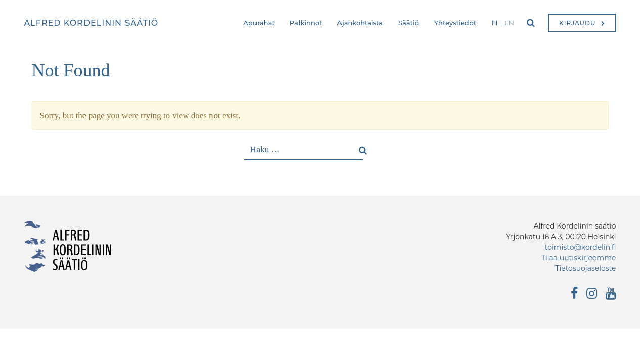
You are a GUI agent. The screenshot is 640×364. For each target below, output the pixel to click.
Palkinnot (306, 23)
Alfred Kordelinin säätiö (91, 23)
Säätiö (408, 23)
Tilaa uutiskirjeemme (578, 257)
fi (494, 23)
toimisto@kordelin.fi (580, 247)
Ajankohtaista (360, 23)
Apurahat (259, 23)
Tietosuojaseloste (585, 268)
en (509, 23)
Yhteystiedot (455, 23)
